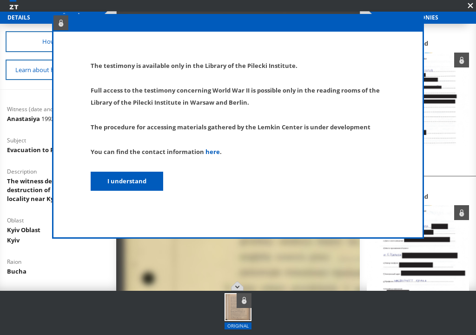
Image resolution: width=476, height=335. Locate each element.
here (212, 151)
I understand (126, 181)
